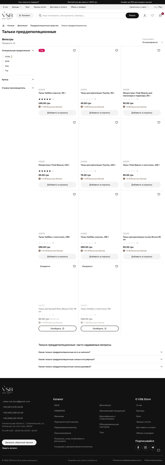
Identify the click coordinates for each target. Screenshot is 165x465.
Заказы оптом (40, 7)
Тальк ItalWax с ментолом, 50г (96, 309)
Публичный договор (153, 460)
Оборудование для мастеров (109, 425)
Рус (160, 7)
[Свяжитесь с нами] (139, 7)
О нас (5, 7)
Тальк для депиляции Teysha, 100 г (98, 165)
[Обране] (152, 15)
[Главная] (3, 25)
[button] (101, 352)
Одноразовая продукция (112, 410)
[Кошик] (160, 15)
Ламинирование (62, 433)
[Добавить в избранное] (74, 50)
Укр (155, 7)
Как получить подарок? (29, 2)
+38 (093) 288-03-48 (13, 412)
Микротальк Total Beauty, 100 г (54, 165)
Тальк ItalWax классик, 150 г (95, 237)
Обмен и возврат (78, 7)
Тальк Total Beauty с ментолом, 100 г (141, 165)
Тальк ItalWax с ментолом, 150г (54, 237)
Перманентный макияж (66, 421)
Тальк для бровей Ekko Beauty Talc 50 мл (57, 310)
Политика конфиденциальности (127, 460)
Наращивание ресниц (65, 427)
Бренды (17, 7)
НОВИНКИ (59, 410)
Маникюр (59, 416)
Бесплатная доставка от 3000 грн (82, 2)
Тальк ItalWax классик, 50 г (52, 93)
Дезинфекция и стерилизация (107, 417)
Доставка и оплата (58, 7)
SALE (56, 405)
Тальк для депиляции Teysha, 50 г (97, 93)
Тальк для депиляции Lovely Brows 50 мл (142, 238)
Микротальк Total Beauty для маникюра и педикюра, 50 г (137, 94)
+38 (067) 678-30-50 (13, 407)
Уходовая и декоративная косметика (73, 446)
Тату (102, 432)
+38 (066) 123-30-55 (13, 418)
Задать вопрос (9, 448)
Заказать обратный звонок (19, 442)
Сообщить (57, 328)
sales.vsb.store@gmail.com (16, 401)
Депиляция (105, 405)
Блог (28, 7)
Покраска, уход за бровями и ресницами (69, 439)
